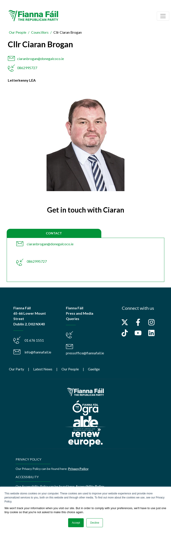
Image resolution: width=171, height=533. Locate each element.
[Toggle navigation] (163, 16)
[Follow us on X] (124, 322)
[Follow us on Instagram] (151, 322)
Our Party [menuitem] (16, 369)
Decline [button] (94, 522)
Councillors (40, 32)
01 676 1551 (34, 340)
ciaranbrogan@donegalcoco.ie (40, 58)
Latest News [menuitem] (42, 369)
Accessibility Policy (90, 486)
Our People (17, 32)
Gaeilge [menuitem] (94, 369)
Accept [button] (76, 522)
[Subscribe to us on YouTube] (138, 333)
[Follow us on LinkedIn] (151, 333)
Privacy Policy (78, 469)
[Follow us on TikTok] (124, 333)
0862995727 (27, 68)
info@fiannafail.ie (37, 352)
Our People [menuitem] (70, 369)
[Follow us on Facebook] (138, 322)
